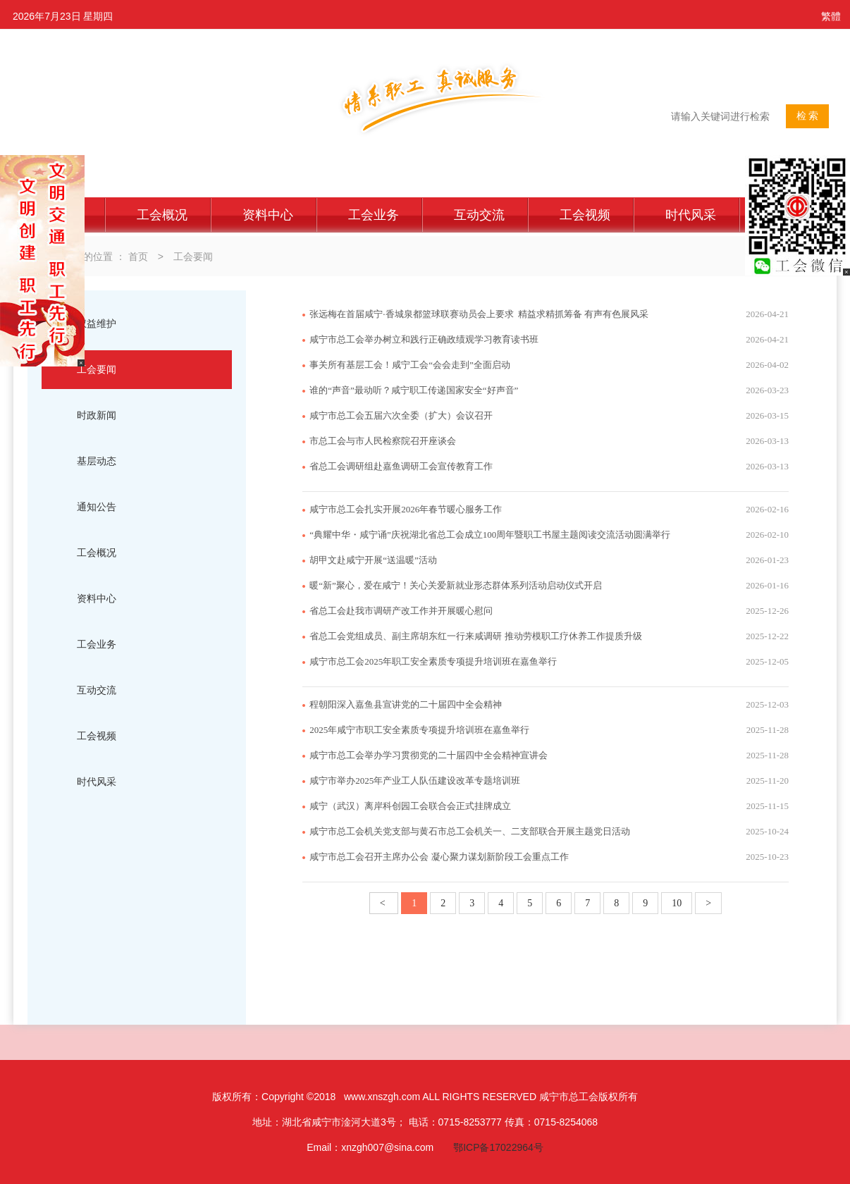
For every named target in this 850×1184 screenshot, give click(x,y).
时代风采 (690, 215)
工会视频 (585, 215)
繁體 (831, 16)
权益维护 (96, 323)
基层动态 (96, 461)
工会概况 (162, 215)
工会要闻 (193, 256)
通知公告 (96, 506)
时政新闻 (96, 415)
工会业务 (373, 215)
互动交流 (479, 215)
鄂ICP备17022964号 (498, 1147)
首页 (138, 256)
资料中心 (267, 215)
